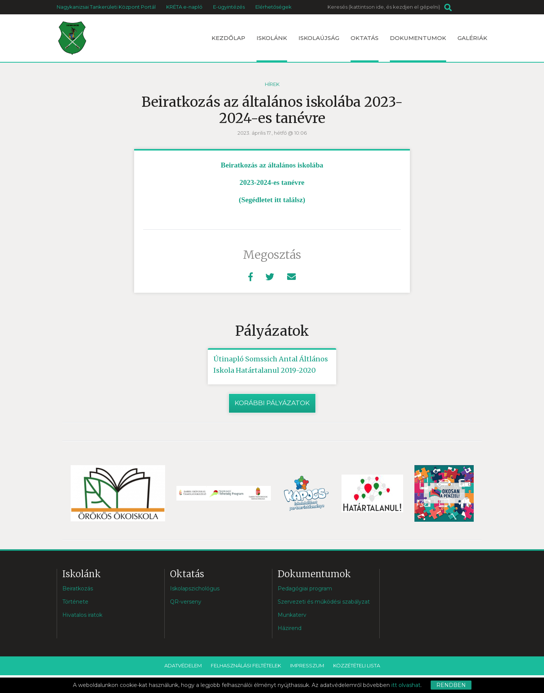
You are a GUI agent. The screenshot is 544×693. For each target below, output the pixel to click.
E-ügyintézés (229, 7)
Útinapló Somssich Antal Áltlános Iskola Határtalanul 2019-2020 (270, 365)
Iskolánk (272, 48)
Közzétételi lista (356, 665)
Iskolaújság (318, 37)
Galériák (472, 37)
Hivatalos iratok (82, 615)
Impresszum (307, 665)
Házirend (289, 628)
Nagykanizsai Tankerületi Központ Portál (106, 7)
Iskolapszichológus (194, 588)
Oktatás (365, 48)
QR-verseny (185, 601)
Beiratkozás (77, 588)
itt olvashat (405, 685)
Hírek (272, 84)
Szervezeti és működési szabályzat (324, 601)
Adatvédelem (183, 665)
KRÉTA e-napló (184, 7)
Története (75, 601)
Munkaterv (292, 615)
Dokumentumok (418, 48)
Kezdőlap (228, 37)
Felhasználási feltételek (246, 665)
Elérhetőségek (273, 7)
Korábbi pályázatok (272, 403)
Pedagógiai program (305, 588)
